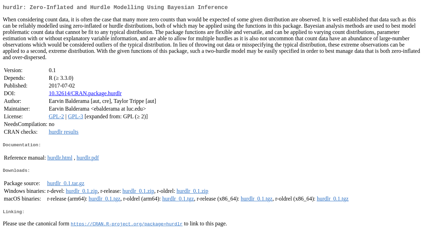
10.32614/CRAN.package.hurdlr (85, 95)
